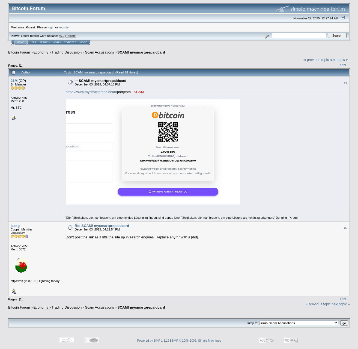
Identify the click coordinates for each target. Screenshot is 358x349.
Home (20, 42)
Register (70, 42)
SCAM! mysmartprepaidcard (141, 52)
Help (33, 42)
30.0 (61, 35)
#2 (345, 228)
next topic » (339, 60)
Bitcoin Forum (19, 52)
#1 (345, 82)
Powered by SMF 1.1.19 (153, 340)
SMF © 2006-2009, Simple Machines (196, 340)
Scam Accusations (99, 52)
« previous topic (316, 60)
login (51, 27)
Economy (41, 52)
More (83, 42)
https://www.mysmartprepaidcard (91, 92)
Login (57, 42)
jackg (15, 226)
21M (14, 81)
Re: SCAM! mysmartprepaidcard (102, 226)
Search (45, 42)
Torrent (71, 35)
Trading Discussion (67, 52)
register (64, 27)
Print (343, 65)
